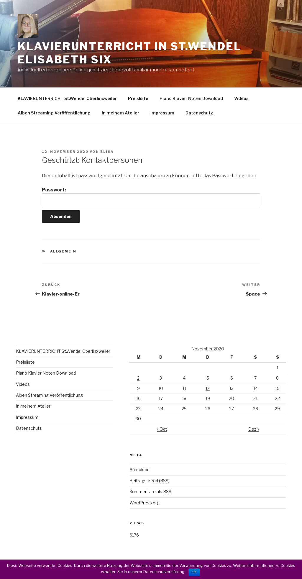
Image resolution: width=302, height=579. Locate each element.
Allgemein (63, 251)
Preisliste (138, 98)
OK (194, 572)
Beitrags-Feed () (149, 480)
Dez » (253, 429)
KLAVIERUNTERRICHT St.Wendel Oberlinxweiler (67, 98)
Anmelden (139, 469)
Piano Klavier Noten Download (191, 98)
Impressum (162, 112)
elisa (107, 152)
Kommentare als (150, 491)
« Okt (162, 429)
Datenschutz (199, 112)
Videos (241, 98)
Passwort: (151, 197)
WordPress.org (144, 502)
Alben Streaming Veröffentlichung (54, 112)
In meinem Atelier (120, 112)
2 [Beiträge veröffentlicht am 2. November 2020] (138, 377)
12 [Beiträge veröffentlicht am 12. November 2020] (208, 388)
